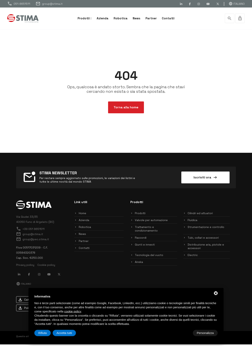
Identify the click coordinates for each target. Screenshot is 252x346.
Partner (151, 18)
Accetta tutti (206, 333)
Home (82, 215)
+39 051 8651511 (30, 230)
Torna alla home (126, 109)
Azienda (102, 18)
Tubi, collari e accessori (203, 239)
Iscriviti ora (206, 179)
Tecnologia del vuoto (149, 256)
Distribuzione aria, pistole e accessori (206, 247)
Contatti (168, 18)
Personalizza (46, 333)
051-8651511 (18, 4)
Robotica (121, 18)
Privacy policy (25, 266)
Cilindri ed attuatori (200, 215)
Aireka (139, 263)
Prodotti (84, 18)
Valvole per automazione (151, 221)
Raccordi (140, 239)
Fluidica (192, 221)
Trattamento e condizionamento (146, 230)
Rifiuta (184, 333)
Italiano (237, 3)
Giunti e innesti (145, 246)
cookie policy (72, 311)
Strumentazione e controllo (206, 228)
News (136, 18)
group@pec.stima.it (32, 240)
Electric (193, 256)
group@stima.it (49, 4)
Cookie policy (46, 266)
